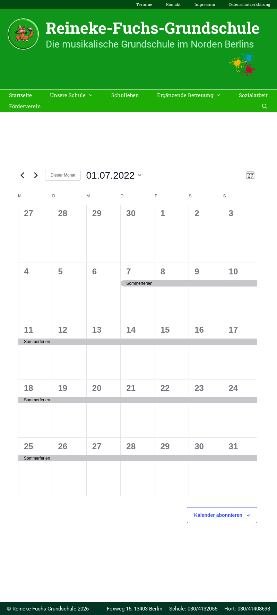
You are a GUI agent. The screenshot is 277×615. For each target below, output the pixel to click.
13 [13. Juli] (97, 329)
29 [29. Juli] (165, 446)
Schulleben (125, 95)
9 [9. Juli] (196, 271)
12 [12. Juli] (62, 329)
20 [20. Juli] (97, 388)
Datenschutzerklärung (249, 4)
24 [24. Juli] (233, 388)
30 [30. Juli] (199, 446)
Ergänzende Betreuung (193, 95)
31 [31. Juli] (233, 446)
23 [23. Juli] (199, 388)
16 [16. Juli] (199, 329)
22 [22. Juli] (165, 388)
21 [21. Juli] (131, 388)
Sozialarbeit (253, 95)
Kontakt (173, 4)
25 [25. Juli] (28, 446)
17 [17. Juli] (233, 329)
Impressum (204, 4)
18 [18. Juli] (28, 388)
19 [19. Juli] (62, 388)
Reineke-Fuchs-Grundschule (153, 27)
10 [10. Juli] (233, 271)
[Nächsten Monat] (36, 175)
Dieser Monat (63, 175)
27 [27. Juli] (97, 446)
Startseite (20, 95)
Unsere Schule (76, 95)
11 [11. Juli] (28, 329)
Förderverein (25, 106)
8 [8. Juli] (163, 271)
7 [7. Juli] (128, 271)
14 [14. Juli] (131, 329)
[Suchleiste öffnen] (264, 106)
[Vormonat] (22, 175)
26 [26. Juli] (62, 446)
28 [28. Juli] (131, 446)
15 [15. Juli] (165, 329)
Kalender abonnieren (218, 515)
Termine (144, 4)
